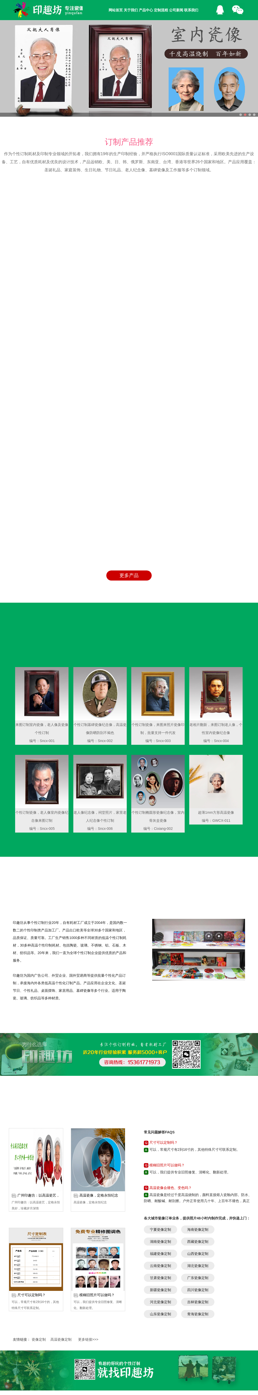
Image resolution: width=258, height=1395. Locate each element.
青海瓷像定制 (197, 1173)
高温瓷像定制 (61, 1198)
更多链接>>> (88, 1198)
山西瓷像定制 (197, 1112)
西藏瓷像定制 (197, 1100)
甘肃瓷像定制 (160, 1136)
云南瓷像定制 (160, 1124)
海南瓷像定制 (197, 1088)
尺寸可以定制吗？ (31, 1154)
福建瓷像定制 (160, 1112)
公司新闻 (176, 10)
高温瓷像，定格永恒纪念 (98, 1054)
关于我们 (131, 10)
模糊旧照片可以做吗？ (97, 1154)
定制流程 (161, 10)
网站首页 (116, 10)
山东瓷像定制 (160, 1173)
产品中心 (146, 10)
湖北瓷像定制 (197, 1124)
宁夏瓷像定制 (160, 1088)
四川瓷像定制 (197, 1148)
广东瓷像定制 (197, 1136)
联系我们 (191, 10)
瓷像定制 (39, 1198)
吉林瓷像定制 (197, 1161)
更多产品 (129, 434)
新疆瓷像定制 (160, 1148)
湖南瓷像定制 (160, 1100)
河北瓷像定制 (160, 1161)
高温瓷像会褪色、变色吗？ (170, 1046)
